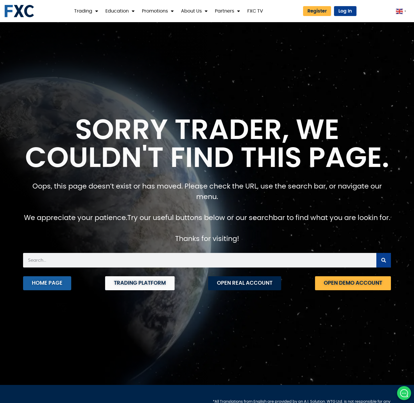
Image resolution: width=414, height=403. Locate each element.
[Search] (383, 260)
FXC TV (255, 11)
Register (317, 11)
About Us (194, 11)
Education (120, 11)
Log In (345, 11)
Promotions (158, 11)
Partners (227, 11)
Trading (86, 11)
